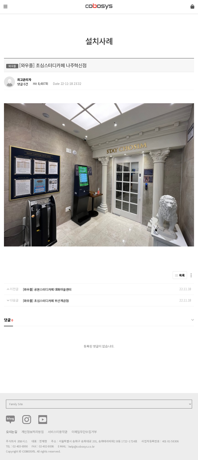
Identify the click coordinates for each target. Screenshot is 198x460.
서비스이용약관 (57, 427)
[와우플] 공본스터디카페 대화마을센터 (47, 284)
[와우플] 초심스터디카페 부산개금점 (46, 296)
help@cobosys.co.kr (81, 442)
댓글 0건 (22, 84)
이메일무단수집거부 (84, 427)
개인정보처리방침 (32, 427)
